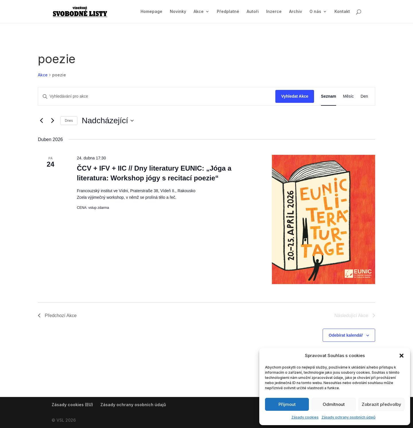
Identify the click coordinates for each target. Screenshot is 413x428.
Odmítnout (334, 404)
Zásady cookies (305, 417)
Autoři (253, 11)
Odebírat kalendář (346, 335)
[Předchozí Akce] (41, 120)
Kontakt (342, 11)
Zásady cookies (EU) (72, 404)
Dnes (69, 121)
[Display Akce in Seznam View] (328, 96)
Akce (199, 11)
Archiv (295, 11)
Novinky (178, 11)
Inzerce (274, 11)
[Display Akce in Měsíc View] (348, 96)
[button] (401, 355)
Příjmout (287, 404)
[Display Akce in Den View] (364, 96)
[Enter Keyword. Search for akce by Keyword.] (156, 96)
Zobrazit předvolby (381, 404)
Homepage (151, 11)
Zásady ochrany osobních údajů (348, 417)
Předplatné (228, 11)
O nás (315, 11)
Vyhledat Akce (294, 96)
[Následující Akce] (52, 120)
